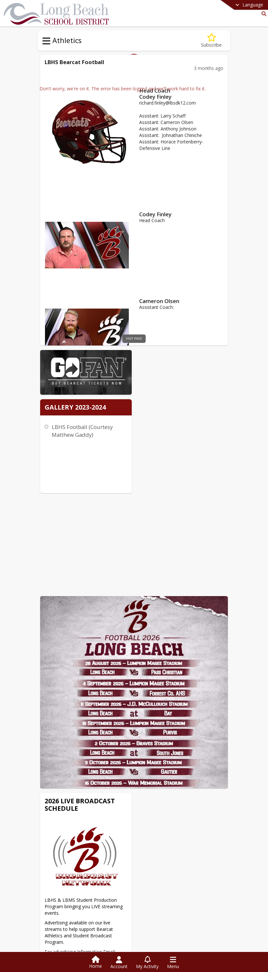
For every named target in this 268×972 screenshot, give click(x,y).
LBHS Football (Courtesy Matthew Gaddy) (164, 410)
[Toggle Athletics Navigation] (46, 41)
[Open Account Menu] (119, 962)
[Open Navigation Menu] (173, 962)
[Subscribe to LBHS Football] (211, 41)
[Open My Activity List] (147, 962)
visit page (134, 338)
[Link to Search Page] (262, 14)
